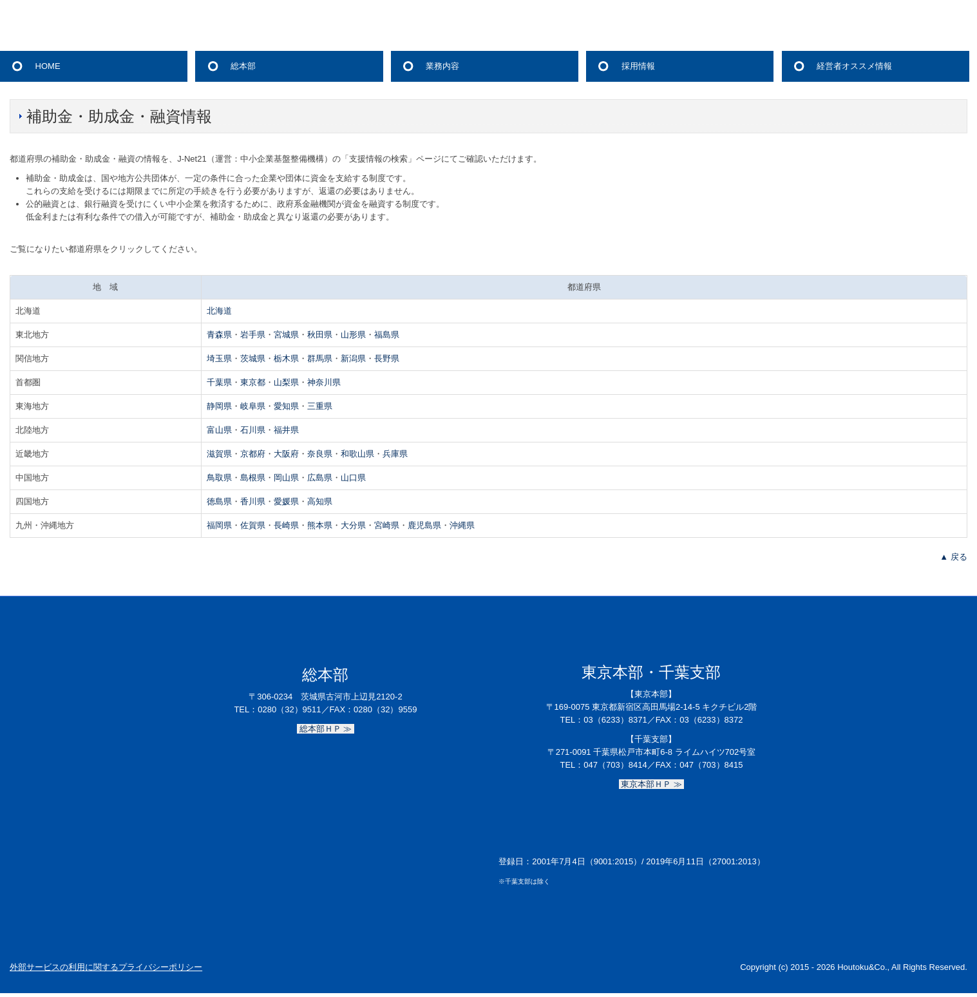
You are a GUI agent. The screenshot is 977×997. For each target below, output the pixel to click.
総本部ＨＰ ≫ (325, 729)
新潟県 (353, 358)
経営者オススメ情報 (854, 66)
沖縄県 (462, 525)
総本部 (243, 66)
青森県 (219, 334)
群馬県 (319, 358)
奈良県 (319, 454)
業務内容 (442, 66)
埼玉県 (219, 358)
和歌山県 (357, 454)
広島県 (319, 477)
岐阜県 (252, 406)
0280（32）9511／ (293, 709)
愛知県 (286, 406)
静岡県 (219, 406)
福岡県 (219, 525)
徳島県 (219, 501)
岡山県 (286, 477)
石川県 (252, 430)
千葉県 (219, 382)
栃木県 (286, 358)
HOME (48, 66)
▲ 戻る (953, 557)
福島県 (386, 334)
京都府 (252, 454)
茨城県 (252, 358)
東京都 (252, 382)
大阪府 (286, 454)
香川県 (252, 501)
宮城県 (286, 334)
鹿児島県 (424, 525)
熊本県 (319, 525)
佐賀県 (252, 525)
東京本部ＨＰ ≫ (652, 784)
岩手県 (252, 334)
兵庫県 (395, 454)
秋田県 (319, 334)
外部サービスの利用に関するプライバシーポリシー (106, 967)
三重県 (319, 406)
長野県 (386, 358)
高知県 (319, 501)
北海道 (219, 311)
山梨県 (286, 382)
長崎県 (286, 525)
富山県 (219, 430)
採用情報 (638, 66)
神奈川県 (324, 382)
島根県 (252, 477)
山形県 (353, 334)
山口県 (353, 477)
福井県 (286, 430)
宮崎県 (386, 525)
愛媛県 (286, 501)
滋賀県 (219, 454)
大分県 (353, 525)
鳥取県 (219, 477)
